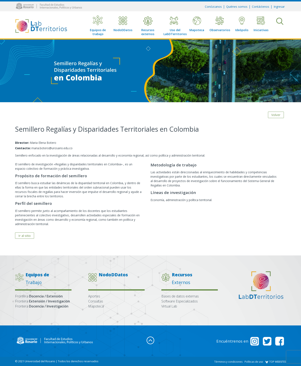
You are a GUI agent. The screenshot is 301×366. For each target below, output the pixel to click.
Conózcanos (213, 7)
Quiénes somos (236, 7)
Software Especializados (179, 301)
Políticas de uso (254, 361)
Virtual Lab (169, 306)
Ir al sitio (24, 235)
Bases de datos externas (180, 296)
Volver (276, 115)
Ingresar (279, 7)
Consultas (95, 301)
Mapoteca (96, 306)
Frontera (39, 296)
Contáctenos (260, 7)
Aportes (94, 296)
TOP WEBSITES (275, 361)
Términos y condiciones (228, 361)
